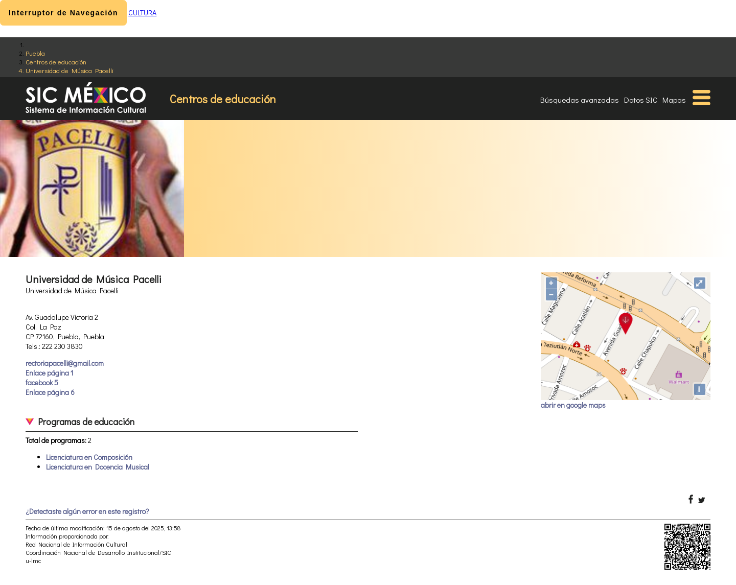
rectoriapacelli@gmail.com (65, 363)
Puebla (35, 53)
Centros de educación (56, 61)
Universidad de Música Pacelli (69, 70)
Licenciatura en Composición (89, 457)
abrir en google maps (573, 405)
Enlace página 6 (50, 392)
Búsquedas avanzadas (579, 100)
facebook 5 (42, 382)
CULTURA (142, 12)
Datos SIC (640, 100)
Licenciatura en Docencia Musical (97, 467)
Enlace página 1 (49, 373)
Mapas (674, 100)
